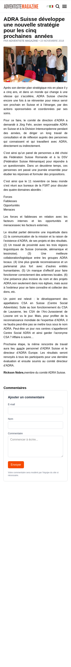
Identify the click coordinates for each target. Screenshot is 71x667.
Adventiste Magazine (24, 40)
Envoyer (16, 464)
